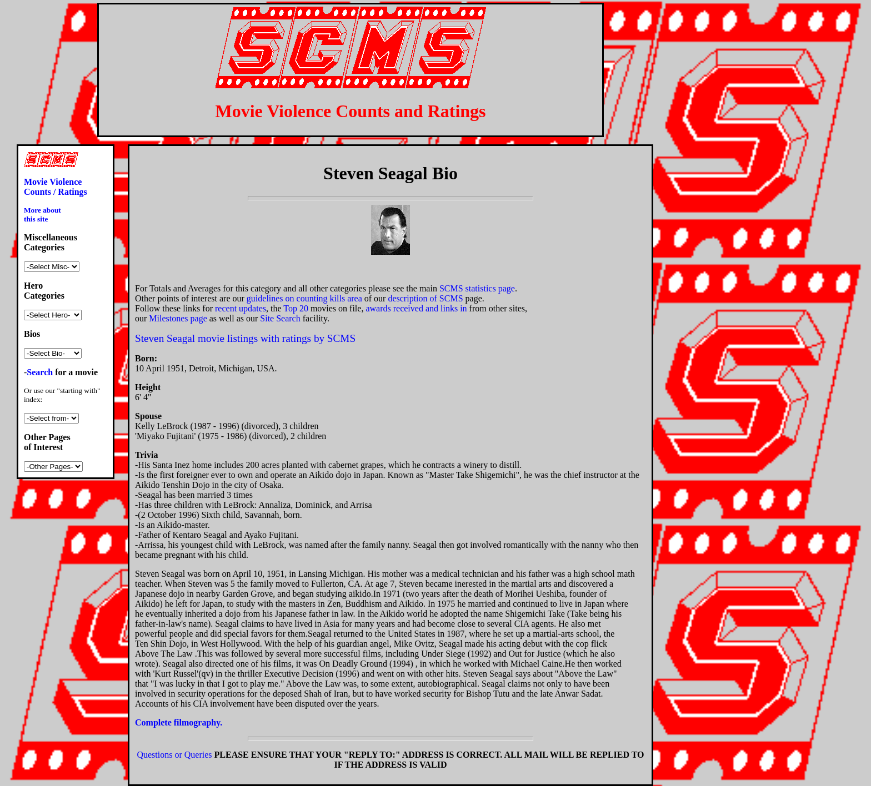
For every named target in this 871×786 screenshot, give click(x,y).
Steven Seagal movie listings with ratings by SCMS (245, 338)
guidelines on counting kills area (304, 298)
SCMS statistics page (477, 288)
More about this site (42, 214)
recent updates (240, 308)
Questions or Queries (174, 754)
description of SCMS (425, 298)
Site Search (280, 318)
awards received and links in (416, 308)
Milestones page (178, 318)
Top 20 (295, 308)
